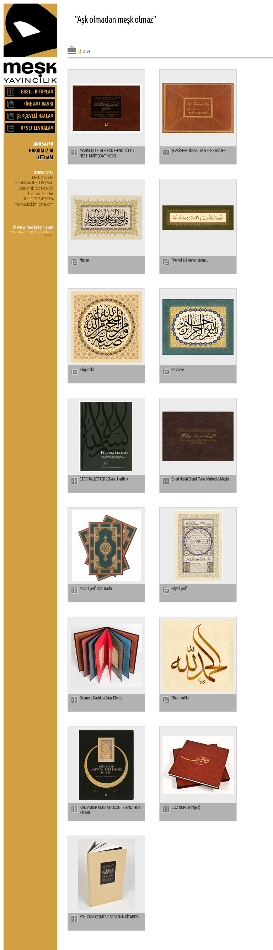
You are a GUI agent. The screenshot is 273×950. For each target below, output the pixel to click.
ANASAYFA (43, 143)
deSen (48, 235)
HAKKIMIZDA (41, 150)
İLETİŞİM (44, 157)
